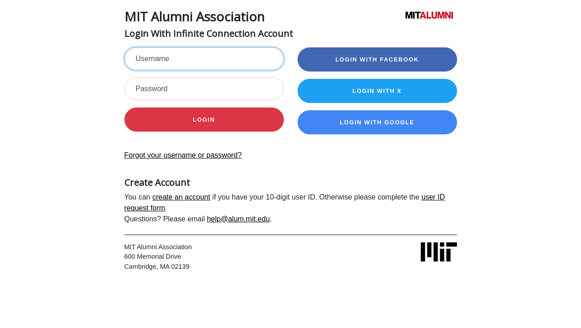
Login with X (376, 90)
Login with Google (377, 122)
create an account (181, 197)
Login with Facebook (377, 59)
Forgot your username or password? (183, 155)
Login (204, 119)
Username (153, 58)
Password (152, 88)
